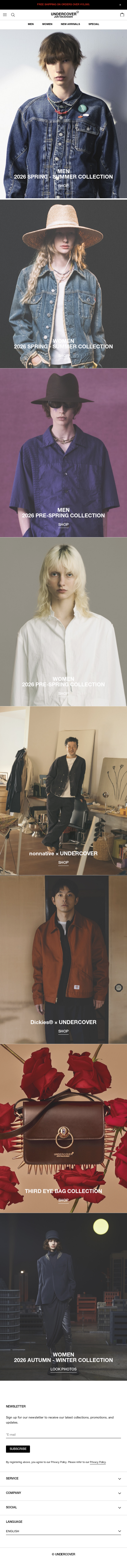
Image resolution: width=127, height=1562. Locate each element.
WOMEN (47, 24)
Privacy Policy (98, 1462)
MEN (31, 24)
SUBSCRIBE (18, 1449)
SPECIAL (94, 24)
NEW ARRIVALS (70, 24)
